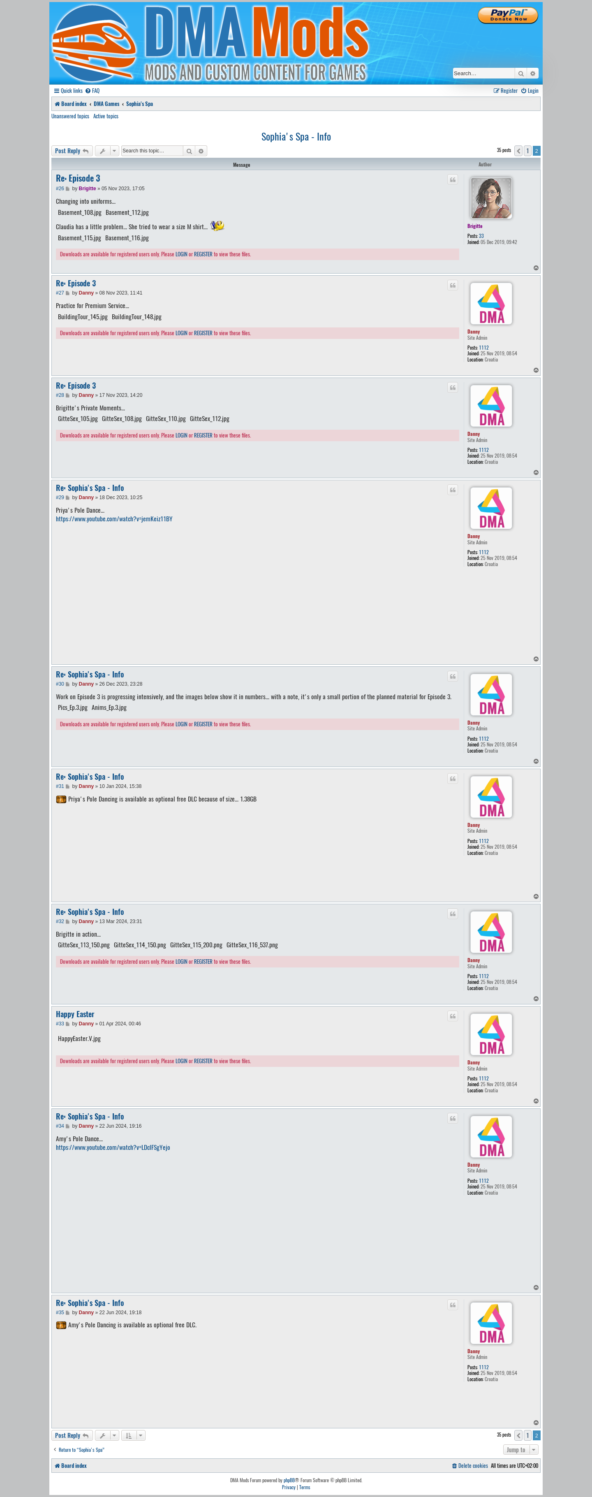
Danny (473, 331)
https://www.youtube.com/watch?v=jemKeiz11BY (114, 518)
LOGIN (181, 254)
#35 (60, 1312)
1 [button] (527, 150)
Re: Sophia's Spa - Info (90, 488)
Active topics (105, 116)
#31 (60, 786)
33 (481, 236)
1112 (484, 347)
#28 (60, 395)
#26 (60, 188)
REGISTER (203, 254)
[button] (518, 150)
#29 (60, 497)
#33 (60, 1024)
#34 (60, 1126)
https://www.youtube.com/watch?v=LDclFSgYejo (113, 1147)
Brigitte (475, 225)
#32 (60, 921)
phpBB (289, 1480)
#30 (60, 684)
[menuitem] (92, 91)
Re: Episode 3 (78, 178)
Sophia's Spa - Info (296, 136)
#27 (60, 293)
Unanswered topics (70, 116)
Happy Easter (75, 1014)
